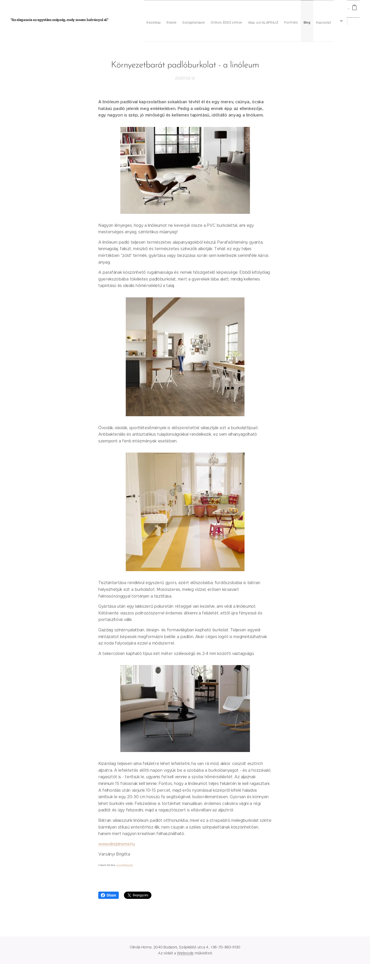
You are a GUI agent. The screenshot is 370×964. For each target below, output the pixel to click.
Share (108, 895)
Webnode (185, 953)
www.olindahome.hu (116, 843)
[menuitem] (235, 21)
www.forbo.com (124, 864)
